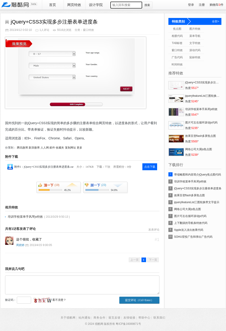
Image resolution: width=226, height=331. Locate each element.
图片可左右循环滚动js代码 (190, 216)
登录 (191, 4)
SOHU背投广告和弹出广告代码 (193, 236)
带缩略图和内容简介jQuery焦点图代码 (197, 174)
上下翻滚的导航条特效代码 (190, 223)
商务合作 (100, 317)
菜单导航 (194, 36)
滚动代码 (194, 50)
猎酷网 (19, 5)
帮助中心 (144, 317)
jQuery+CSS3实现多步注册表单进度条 (198, 188)
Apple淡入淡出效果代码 (188, 229)
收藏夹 (60, 147)
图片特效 (194, 28)
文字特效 (194, 43)
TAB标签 (177, 43)
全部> (215, 21)
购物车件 (216, 4)
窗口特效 (177, 50)
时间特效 (177, 64)
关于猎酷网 (68, 317)
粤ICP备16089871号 (128, 323)
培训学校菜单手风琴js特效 (25, 216)
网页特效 (74, 5)
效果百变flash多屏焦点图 (189, 195)
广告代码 (177, 57)
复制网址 (70, 147)
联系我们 (159, 317)
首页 (52, 5)
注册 (202, 4)
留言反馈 (114, 317)
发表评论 (153, 229)
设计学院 (96, 5)
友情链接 (129, 317)
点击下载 (149, 166)
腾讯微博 (22, 147)
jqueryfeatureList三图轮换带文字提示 (197, 202)
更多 (79, 147)
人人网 (45, 147)
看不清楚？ (49, 300)
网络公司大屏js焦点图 (187, 209)
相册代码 (177, 36)
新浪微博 (34, 147)
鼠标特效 (194, 57)
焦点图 (177, 28)
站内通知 (85, 317)
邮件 (52, 147)
